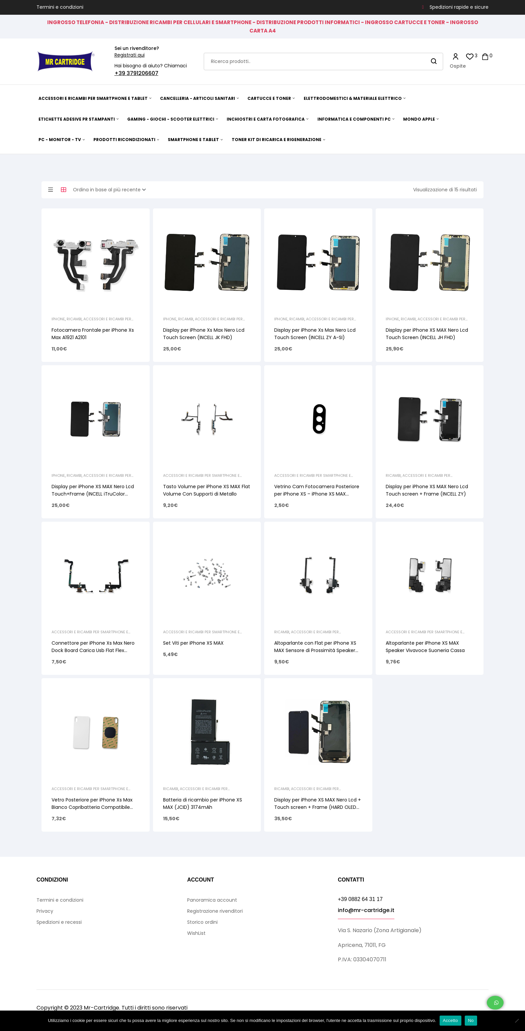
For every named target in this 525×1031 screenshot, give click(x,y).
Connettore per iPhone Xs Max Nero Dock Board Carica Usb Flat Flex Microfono (93, 650)
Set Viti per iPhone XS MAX (193, 643)
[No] (516, 1020)
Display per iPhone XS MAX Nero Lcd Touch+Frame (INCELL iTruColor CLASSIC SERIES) (93, 494)
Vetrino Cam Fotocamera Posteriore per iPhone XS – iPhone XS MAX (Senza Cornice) (316, 494)
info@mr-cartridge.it (366, 910)
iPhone (58, 319)
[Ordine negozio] (111, 190)
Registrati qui (130, 55)
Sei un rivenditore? (137, 48)
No (471, 1020)
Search (434, 61)
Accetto (450, 1020)
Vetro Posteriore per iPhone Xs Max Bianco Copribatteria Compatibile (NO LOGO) (92, 807)
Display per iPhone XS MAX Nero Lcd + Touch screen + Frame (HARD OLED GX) (317, 807)
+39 (121, 73)
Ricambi (74, 319)
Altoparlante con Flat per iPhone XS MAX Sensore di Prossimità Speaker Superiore (315, 650)
